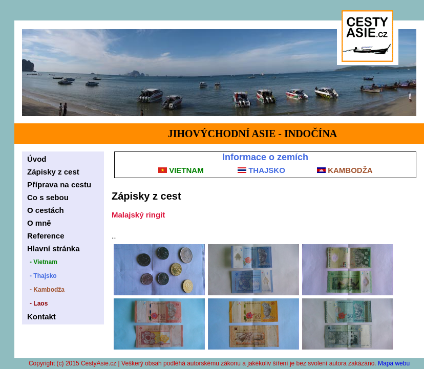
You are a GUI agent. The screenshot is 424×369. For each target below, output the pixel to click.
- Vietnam (43, 262)
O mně (39, 223)
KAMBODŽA (345, 170)
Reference (46, 235)
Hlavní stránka (53, 248)
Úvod (37, 159)
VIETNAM (181, 170)
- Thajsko (43, 275)
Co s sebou (48, 197)
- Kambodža (47, 289)
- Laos (39, 303)
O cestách (45, 210)
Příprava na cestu (59, 184)
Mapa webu (394, 363)
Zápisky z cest (53, 171)
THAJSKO (261, 170)
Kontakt (41, 316)
